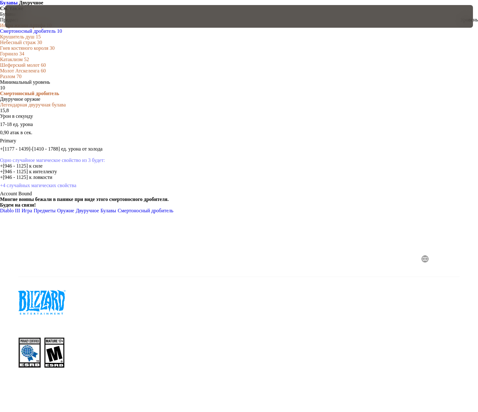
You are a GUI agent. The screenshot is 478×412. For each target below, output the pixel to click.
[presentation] (28, 16)
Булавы (9, 2)
